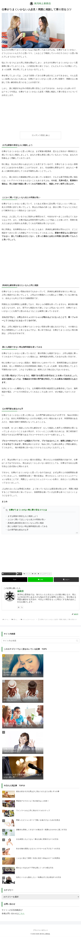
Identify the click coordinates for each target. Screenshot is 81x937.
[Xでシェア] (14, 579)
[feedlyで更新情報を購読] (18, 607)
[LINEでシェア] (40, 579)
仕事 (19, 574)
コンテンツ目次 (38, 135)
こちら (21, 913)
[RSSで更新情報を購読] (22, 607)
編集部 (20, 591)
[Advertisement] (40, 114)
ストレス (27, 574)
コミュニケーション (8, 574)
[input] (40, 640)
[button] (66, 579)
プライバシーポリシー (40, 930)
